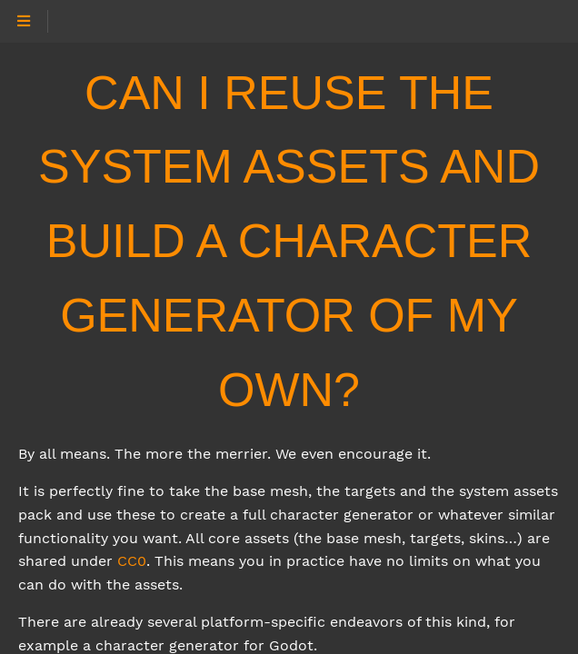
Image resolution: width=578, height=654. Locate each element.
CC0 (131, 561)
